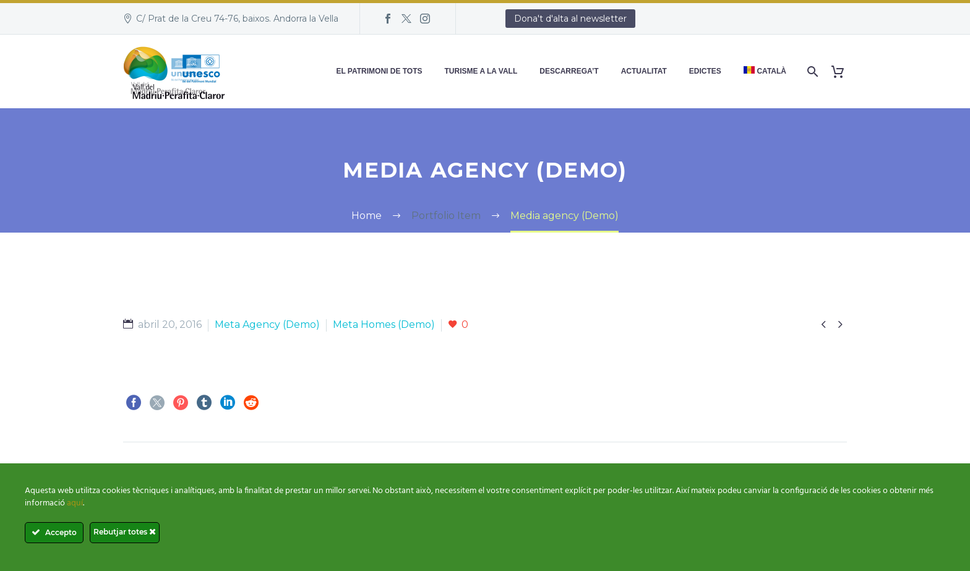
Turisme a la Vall (481, 71)
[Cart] (842, 71)
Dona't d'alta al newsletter (570, 18)
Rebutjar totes (124, 531)
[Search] (811, 71)
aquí (75, 503)
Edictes (705, 71)
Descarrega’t (568, 71)
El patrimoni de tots (379, 71)
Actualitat (644, 71)
